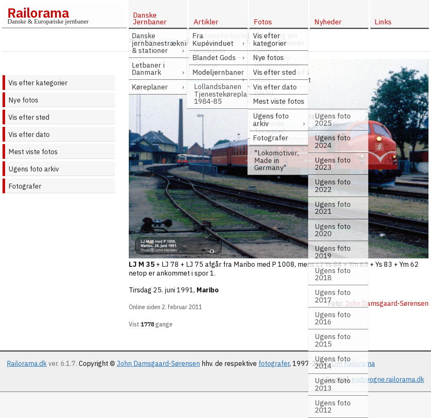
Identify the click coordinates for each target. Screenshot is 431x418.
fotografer (274, 363)
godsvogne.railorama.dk (387, 379)
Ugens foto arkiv (33, 169)
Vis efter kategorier (37, 83)
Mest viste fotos (33, 151)
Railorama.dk (27, 363)
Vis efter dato (29, 134)
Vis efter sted (28, 117)
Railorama (38, 12)
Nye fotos (23, 100)
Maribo (208, 290)
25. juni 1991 (173, 290)
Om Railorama (353, 363)
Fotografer (24, 186)
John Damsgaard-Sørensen (158, 363)
